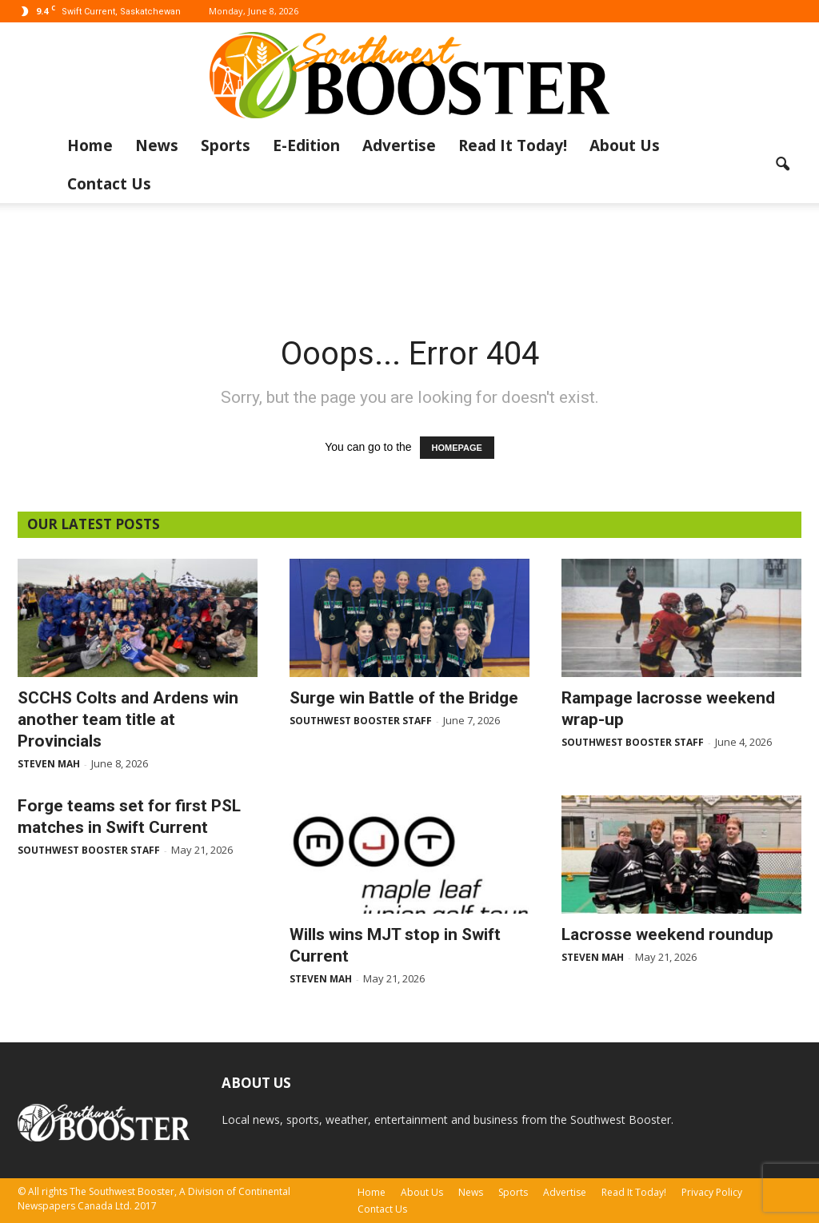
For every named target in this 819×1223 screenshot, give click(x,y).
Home (90, 145)
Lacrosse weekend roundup (667, 934)
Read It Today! (512, 145)
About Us (624, 145)
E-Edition (306, 145)
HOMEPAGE (457, 447)
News (156, 145)
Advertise (399, 145)
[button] (782, 164)
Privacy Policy (711, 1192)
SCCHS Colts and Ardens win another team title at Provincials (128, 719)
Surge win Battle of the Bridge (404, 697)
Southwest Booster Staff (361, 720)
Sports (225, 145)
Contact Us (109, 183)
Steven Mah (49, 764)
